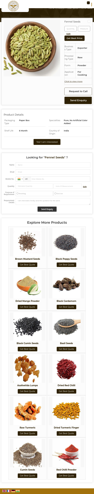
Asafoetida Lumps (27, 385)
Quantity (10, 186)
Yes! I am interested (47, 142)
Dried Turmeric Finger (66, 427)
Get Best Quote (27, 264)
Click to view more (73, 81)
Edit (68, 34)
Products (60, 8)
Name (11, 165)
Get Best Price (74, 38)
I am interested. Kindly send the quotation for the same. (53, 201)
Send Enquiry (78, 100)
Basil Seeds (66, 343)
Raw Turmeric (27, 427)
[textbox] (84, 28)
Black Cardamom (66, 301)
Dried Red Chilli (66, 385)
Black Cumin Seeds (28, 343)
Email (12, 172)
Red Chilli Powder (66, 469)
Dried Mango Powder (28, 301)
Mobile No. (10, 179)
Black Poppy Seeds (66, 259)
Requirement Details (9, 201)
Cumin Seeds (27, 469)
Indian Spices (72, 8)
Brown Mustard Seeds (27, 259)
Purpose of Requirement (9, 193)
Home (51, 8)
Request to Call (78, 91)
